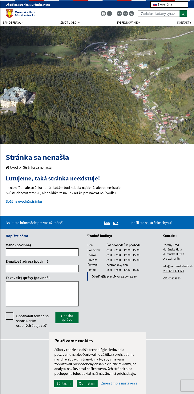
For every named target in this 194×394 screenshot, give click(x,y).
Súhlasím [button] (64, 383)
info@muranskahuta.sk (178, 266)
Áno (107, 223)
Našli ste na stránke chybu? (151, 222)
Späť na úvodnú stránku (24, 201)
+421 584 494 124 (173, 271)
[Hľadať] (183, 13)
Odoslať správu (67, 317)
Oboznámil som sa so (32, 321)
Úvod (12, 167)
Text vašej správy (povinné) (28, 277)
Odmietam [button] (87, 383)
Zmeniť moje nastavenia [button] (119, 383)
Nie (116, 223)
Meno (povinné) (18, 245)
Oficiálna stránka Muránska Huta (29, 4)
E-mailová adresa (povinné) (28, 261)
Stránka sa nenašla (37, 167)
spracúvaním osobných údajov (31, 323)
